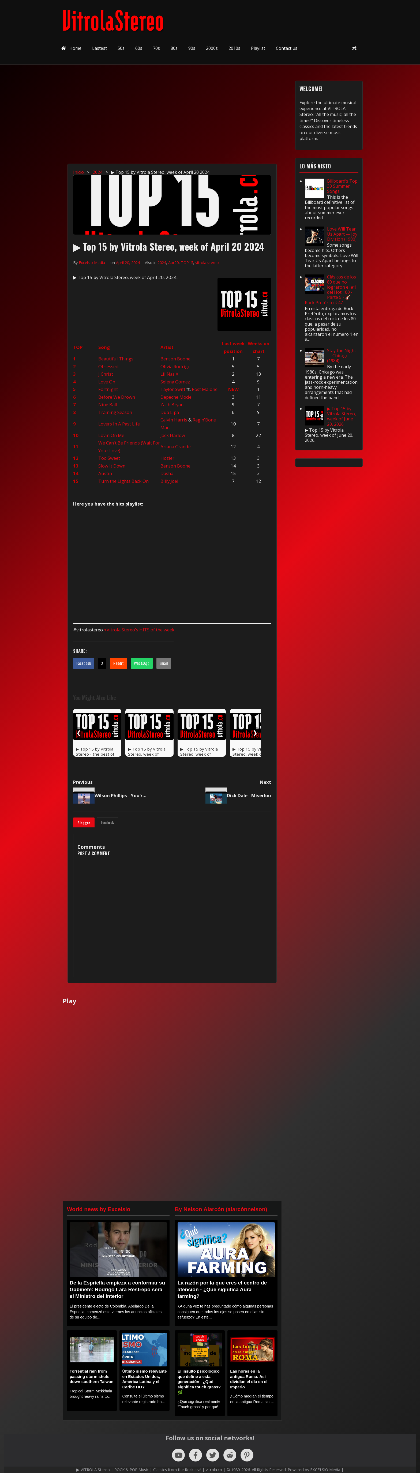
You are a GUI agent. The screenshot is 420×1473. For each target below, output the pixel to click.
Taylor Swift (172, 389)
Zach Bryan (171, 404)
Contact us (286, 48)
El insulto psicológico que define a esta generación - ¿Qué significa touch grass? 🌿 (199, 1382)
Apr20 (173, 262)
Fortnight (108, 389)
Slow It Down (111, 466)
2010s (234, 48)
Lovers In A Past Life (119, 424)
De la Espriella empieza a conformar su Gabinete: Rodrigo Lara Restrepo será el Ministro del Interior (117, 1289)
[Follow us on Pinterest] (247, 1455)
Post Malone (205, 389)
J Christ (105, 374)
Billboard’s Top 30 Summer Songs (342, 186)
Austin (105, 473)
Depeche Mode (176, 397)
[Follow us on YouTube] (178, 1455)
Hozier (167, 458)
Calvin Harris (173, 420)
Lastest (99, 48)
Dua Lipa (169, 412)
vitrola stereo (207, 262)
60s (138, 48)
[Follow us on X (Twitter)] (212, 1455)
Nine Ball (107, 404)
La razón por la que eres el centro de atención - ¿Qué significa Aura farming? (222, 1289)
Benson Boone (175, 359)
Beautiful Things (115, 359)
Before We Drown (116, 397)
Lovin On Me (111, 435)
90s (191, 48)
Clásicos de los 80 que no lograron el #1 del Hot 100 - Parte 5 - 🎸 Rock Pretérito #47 (330, 290)
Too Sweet (109, 458)
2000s (212, 48)
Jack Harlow (172, 435)
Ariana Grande (175, 446)
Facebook (83, 663)
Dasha (166, 473)
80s (174, 48)
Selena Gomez (175, 382)
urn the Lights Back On (125, 481)
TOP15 (187, 262)
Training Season (115, 412)
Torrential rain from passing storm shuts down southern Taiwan (91, 1376)
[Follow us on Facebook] (195, 1455)
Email (164, 663)
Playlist (258, 48)
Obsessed (108, 366)
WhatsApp (141, 663)
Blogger (83, 822)
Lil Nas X (169, 374)
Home (71, 48)
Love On (106, 382)
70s (156, 48)
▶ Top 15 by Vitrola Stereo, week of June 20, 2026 (341, 416)
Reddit (118, 663)
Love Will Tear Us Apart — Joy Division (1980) (342, 234)
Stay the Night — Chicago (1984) (341, 356)
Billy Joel (169, 481)
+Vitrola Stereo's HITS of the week (139, 630)
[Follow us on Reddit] (229, 1455)
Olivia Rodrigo (175, 366)
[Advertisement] (213, 118)
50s (121, 48)
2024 (162, 262)
